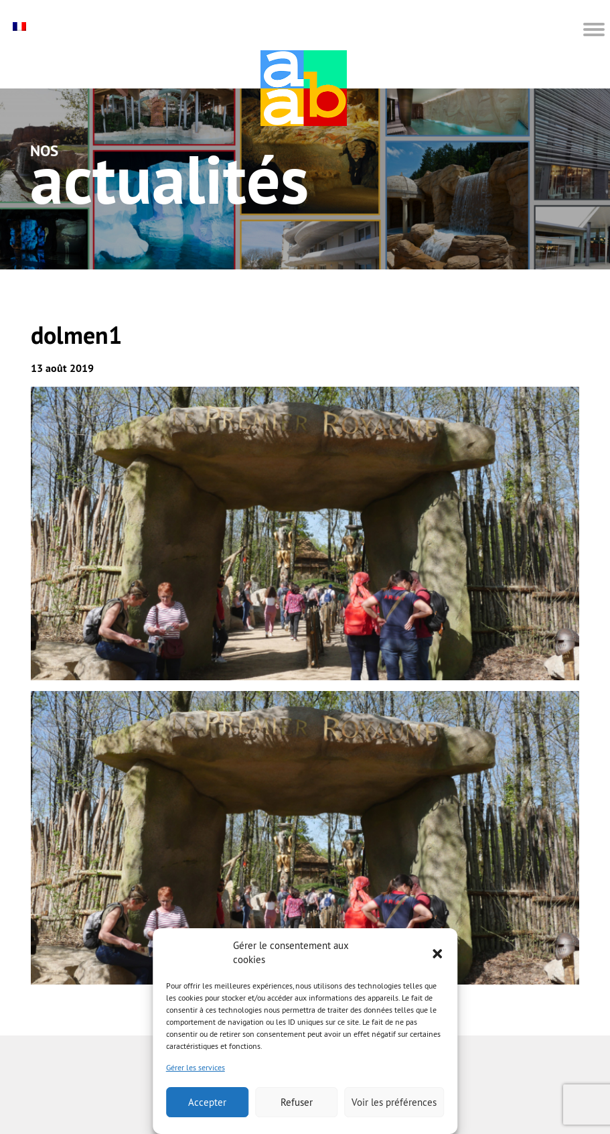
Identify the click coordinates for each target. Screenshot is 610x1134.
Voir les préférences (394, 1102)
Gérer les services (195, 1067)
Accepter (207, 1102)
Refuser (297, 1102)
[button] (437, 952)
